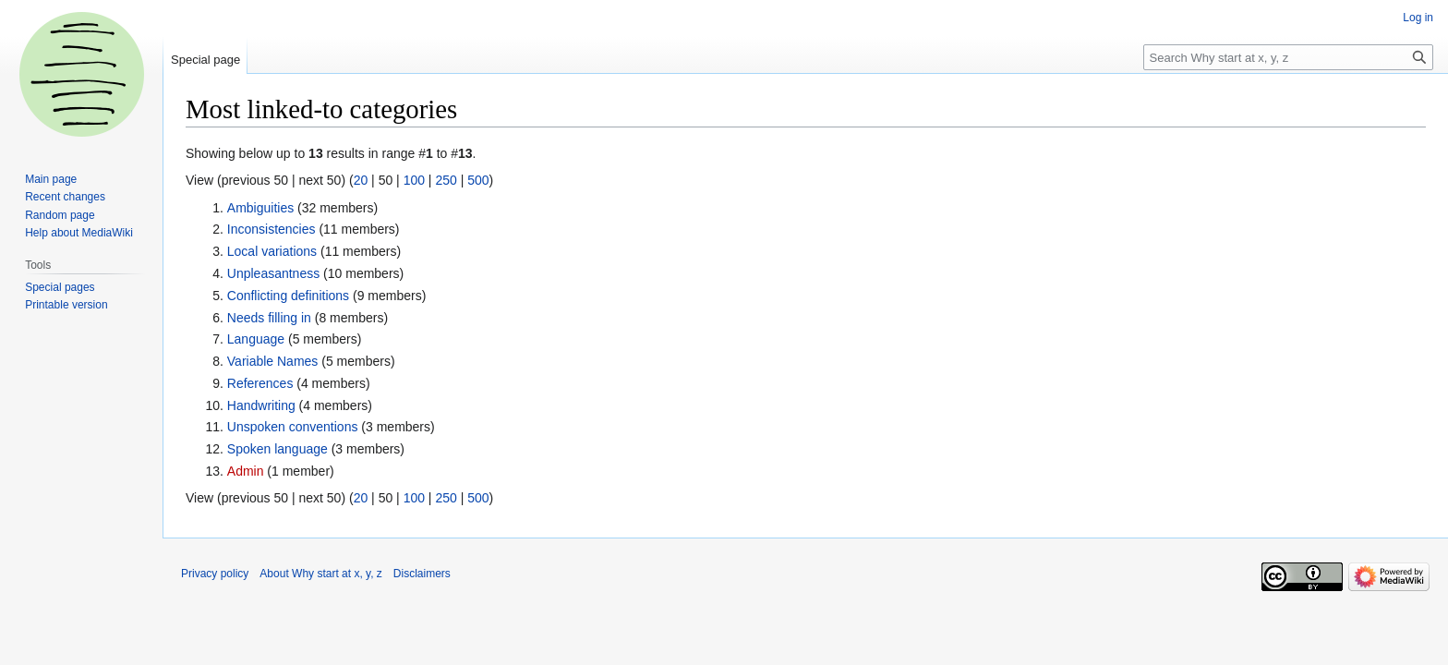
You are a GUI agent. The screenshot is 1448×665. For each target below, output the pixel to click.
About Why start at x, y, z (320, 573)
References (260, 383)
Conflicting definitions (288, 295)
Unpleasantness (273, 273)
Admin (245, 471)
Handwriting (261, 405)
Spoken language (277, 448)
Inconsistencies (271, 229)
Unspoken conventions (292, 426)
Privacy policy (214, 573)
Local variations (272, 251)
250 (445, 180)
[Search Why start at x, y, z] (1288, 57)
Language (255, 339)
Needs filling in (269, 317)
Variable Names (273, 361)
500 (478, 180)
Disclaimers (422, 573)
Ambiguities (260, 207)
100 (414, 180)
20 (361, 180)
